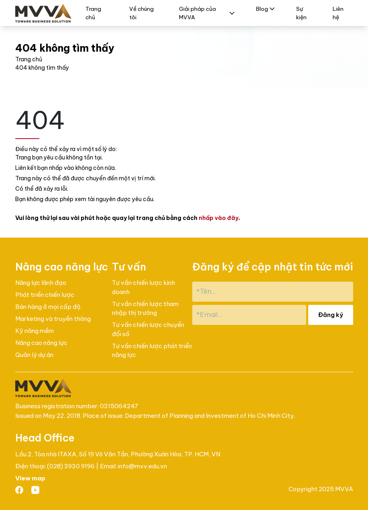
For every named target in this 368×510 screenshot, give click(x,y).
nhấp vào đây (218, 218)
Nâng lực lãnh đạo (40, 282)
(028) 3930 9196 (71, 466)
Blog (266, 9)
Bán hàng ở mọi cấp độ (48, 306)
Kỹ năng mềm (34, 331)
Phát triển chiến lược (44, 294)
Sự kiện (301, 12)
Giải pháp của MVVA (207, 12)
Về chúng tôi (141, 12)
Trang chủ (93, 12)
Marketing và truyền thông (53, 319)
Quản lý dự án (34, 355)
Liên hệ (338, 12)
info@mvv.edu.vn (142, 466)
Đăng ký (330, 314)
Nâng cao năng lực (41, 343)
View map (30, 478)
